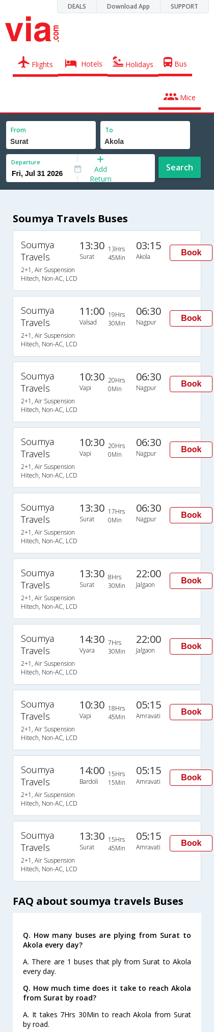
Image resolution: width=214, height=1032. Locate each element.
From (18, 130)
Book (191, 252)
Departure (25, 162)
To (109, 130)
